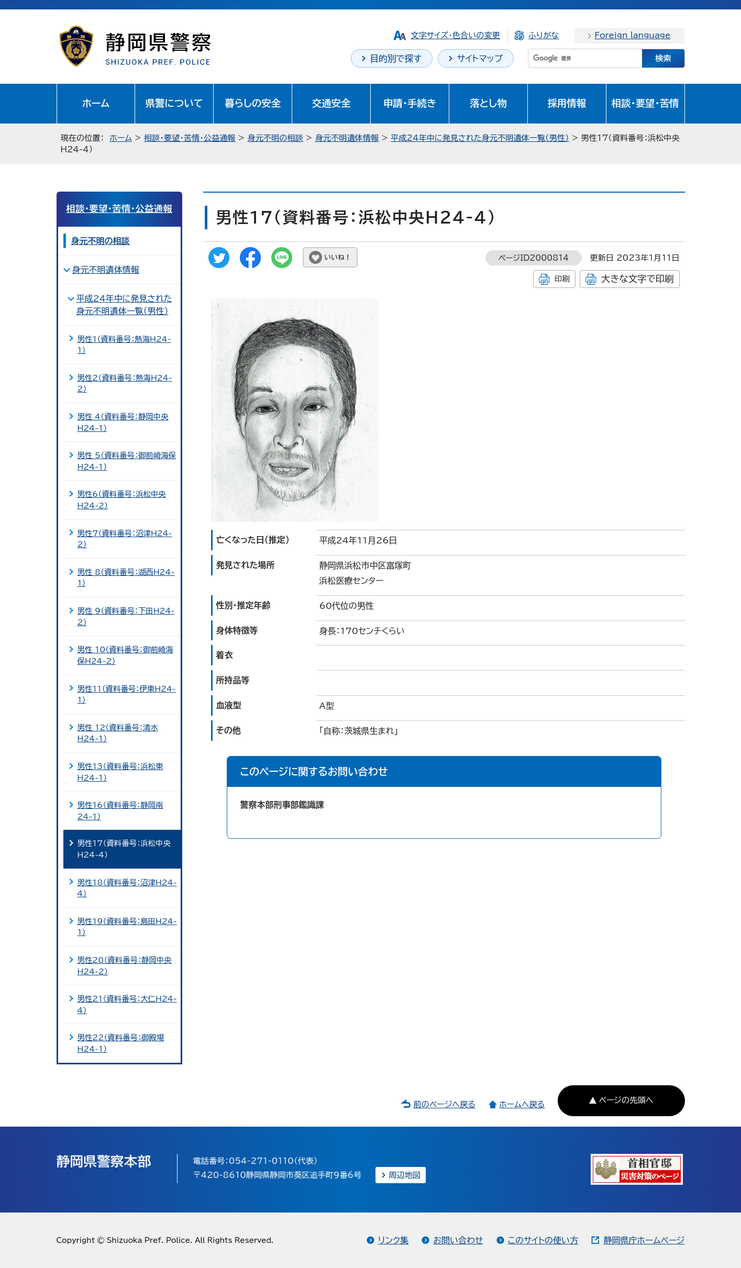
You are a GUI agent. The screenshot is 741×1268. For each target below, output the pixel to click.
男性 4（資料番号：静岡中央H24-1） (123, 422)
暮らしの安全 (253, 103)
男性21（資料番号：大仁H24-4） (127, 1004)
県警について (174, 103)
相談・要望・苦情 (645, 103)
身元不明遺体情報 (347, 138)
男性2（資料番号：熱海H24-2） (125, 383)
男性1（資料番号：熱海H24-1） (124, 344)
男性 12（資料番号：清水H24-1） (118, 733)
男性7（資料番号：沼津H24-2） (125, 539)
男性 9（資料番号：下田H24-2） (126, 616)
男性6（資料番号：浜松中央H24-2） (122, 499)
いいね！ (338, 257)
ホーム (96, 103)
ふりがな (543, 35)
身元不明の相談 (275, 138)
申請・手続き (409, 103)
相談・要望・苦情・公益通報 (190, 138)
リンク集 (393, 1240)
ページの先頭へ (626, 1100)
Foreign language (632, 35)
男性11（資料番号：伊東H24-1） (127, 694)
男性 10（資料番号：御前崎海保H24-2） (125, 655)
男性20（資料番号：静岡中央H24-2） (125, 965)
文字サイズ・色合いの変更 (455, 35)
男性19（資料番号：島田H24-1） (127, 927)
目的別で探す (396, 58)
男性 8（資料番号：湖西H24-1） (126, 577)
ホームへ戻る (522, 1104)
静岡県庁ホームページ (643, 1240)
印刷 (562, 279)
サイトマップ (480, 58)
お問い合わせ (458, 1240)
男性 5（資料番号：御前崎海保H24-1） (127, 461)
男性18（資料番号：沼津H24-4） (127, 888)
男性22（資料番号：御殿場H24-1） (121, 1043)
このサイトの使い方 (543, 1240)
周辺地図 (405, 1175)
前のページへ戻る (444, 1104)
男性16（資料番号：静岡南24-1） (120, 810)
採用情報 (567, 103)
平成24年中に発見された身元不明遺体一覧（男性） (480, 138)
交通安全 (331, 103)
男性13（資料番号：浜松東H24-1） (120, 772)
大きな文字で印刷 (637, 278)
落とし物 (488, 103)
